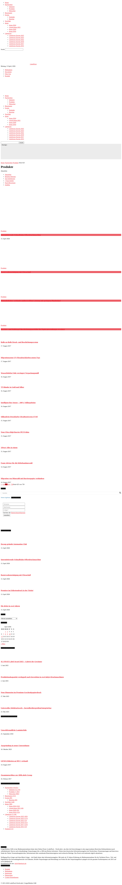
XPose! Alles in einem (9, 448)
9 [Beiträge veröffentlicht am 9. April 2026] (7, 634)
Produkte (12, 9)
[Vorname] (14, 504)
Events (7, 15)
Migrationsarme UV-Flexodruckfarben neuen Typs (20, 358)
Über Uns (8, 74)
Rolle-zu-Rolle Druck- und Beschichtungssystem (19, 342)
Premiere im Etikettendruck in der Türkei (17, 590)
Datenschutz (9, 875)
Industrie (12, 7)
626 (8, 484)
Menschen (12, 11)
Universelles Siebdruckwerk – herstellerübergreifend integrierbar (26, 708)
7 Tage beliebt (9, 181)
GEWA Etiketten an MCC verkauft (14, 761)
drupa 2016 (12, 31)
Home (7, 2)
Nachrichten (8, 4)
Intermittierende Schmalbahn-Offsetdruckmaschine (21, 235)
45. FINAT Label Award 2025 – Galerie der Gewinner (21, 662)
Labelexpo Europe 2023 (16, 37)
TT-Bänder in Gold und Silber (12, 387)
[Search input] (60, 493)
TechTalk (8, 21)
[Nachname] (14, 507)
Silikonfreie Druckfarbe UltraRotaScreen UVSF (19, 417)
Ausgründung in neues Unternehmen (15, 745)
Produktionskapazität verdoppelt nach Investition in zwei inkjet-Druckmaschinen (32, 677)
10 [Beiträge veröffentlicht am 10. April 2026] (10, 634)
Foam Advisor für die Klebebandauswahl (16, 463)
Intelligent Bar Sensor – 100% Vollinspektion (18, 403)
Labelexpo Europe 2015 (16, 46)
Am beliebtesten (10, 179)
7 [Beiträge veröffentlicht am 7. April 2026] (3, 634)
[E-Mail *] (14, 510)
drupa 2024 (12, 25)
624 (4, 484)
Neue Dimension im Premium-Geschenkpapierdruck (21, 692)
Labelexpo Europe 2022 (16, 39)
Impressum (8, 873)
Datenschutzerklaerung (18, 513)
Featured (9, 829)
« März (3, 644)
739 (12, 484)
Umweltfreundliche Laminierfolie (14, 730)
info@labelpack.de (20, 863)
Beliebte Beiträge (10, 176)
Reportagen (8, 13)
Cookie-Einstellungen (11, 877)
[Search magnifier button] (120, 493)
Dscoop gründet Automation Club (14, 544)
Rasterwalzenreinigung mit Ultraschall (16, 272)
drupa (6, 23)
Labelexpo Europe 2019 (16, 42)
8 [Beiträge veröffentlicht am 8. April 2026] (5, 634)
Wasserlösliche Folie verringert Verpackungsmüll (20, 373)
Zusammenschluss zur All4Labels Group (16, 775)
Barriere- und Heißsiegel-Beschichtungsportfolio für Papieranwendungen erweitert (33, 329)
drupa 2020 (12, 29)
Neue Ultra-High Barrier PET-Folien (15, 432)
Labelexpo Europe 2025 (16, 35)
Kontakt (7, 76)
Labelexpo (8, 33)
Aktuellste (8, 174)
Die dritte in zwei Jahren (10, 606)
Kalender (12, 17)
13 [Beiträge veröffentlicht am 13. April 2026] (2, 636)
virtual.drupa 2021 (15, 27)
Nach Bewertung (10, 183)
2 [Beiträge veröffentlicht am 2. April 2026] (7, 631)
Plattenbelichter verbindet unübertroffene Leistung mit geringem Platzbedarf (31, 301)
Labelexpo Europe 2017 (16, 44)
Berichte (11, 19)
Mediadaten (8, 70)
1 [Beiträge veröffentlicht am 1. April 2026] (5, 631)
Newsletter (8, 72)
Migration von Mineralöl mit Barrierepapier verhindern (22, 478)
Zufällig (7, 185)
